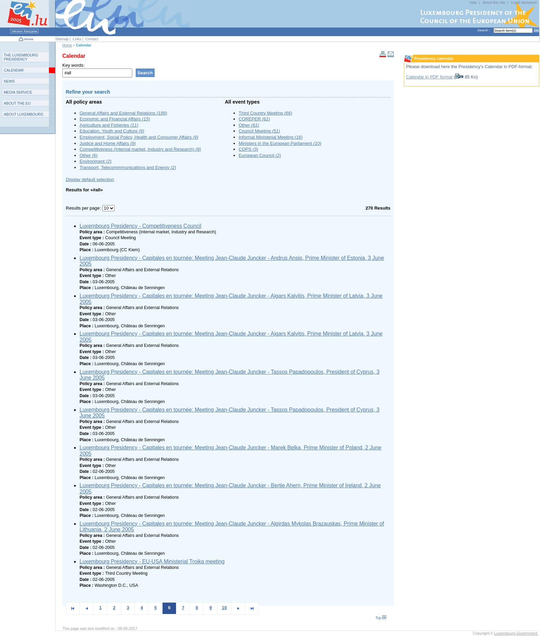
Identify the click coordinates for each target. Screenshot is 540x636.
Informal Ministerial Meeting (271, 137)
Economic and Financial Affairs (115, 118)
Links (77, 39)
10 (224, 607)
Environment (95, 161)
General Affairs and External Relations (123, 113)
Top (380, 618)
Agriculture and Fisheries (109, 125)
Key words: (73, 65)
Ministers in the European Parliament (280, 143)
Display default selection (90, 179)
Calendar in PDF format (429, 77)
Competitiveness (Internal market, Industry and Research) (140, 149)
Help (473, 2)
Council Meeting (259, 131)
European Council (260, 155)
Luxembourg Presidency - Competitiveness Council (140, 226)
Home (28, 39)
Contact (91, 39)
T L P (21, 57)
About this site (494, 2)
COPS (248, 149)
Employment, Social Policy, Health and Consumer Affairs (139, 137)
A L (23, 114)
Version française (24, 31)
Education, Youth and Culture (112, 131)
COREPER (254, 118)
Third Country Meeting (265, 113)
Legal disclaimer (524, 2)
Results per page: (84, 208)
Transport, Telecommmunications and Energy (128, 167)
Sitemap (62, 39)
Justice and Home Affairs (108, 143)
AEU (17, 103)
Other (88, 155)
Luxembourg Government (516, 633)
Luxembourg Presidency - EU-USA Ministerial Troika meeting (152, 561)
